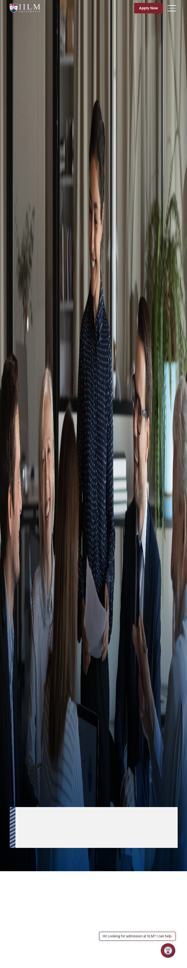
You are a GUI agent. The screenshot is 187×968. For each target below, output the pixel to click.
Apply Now (148, 8)
